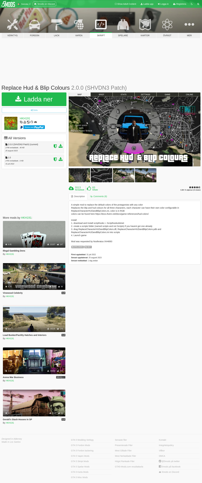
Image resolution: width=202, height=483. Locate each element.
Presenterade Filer (124, 445)
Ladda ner (34, 99)
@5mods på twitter (169, 461)
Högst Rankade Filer (125, 461)
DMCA (162, 456)
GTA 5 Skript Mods (80, 461)
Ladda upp (147, 4)
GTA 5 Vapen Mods (80, 456)
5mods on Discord (169, 472)
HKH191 (25, 118)
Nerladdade (79, 190)
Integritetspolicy (166, 445)
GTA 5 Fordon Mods (80, 445)
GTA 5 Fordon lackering (82, 450)
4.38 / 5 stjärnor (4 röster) (190, 190)
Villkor (162, 450)
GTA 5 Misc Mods (79, 477)
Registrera (179, 4)
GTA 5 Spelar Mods (80, 466)
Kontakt (162, 440)
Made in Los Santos (11, 442)
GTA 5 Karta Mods (79, 472)
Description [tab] (78, 196)
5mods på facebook (169, 466)
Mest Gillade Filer (123, 450)
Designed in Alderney (12, 439)
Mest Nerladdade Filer (125, 456)
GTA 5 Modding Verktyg (82, 440)
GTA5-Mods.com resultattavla (129, 466)
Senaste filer (121, 440)
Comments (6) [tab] (98, 196)
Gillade (95, 190)
